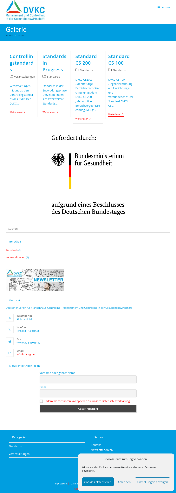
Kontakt (96, 445)
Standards (53, 76)
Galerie (21, 35)
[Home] (9, 35)
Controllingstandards (22, 62)
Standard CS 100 (119, 59)
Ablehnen (124, 482)
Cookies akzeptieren (98, 482)
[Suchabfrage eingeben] (88, 229)
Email (43, 387)
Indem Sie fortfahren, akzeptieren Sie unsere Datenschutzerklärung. (87, 401)
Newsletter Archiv (102, 450)
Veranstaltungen (24, 76)
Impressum (61, 483)
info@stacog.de (25, 354)
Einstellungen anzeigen (152, 482)
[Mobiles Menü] (164, 7)
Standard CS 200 (86, 59)
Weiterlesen (17, 112)
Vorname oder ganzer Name (57, 373)
